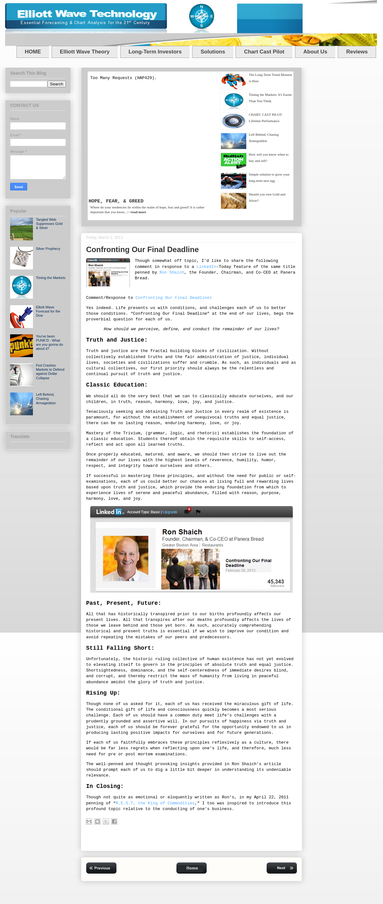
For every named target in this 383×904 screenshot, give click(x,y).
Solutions (213, 52)
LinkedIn (206, 266)
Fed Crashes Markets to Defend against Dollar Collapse (50, 371)
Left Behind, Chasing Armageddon (46, 399)
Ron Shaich (172, 272)
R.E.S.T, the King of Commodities (155, 803)
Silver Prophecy (48, 249)
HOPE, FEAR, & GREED (116, 201)
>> (136, 212)
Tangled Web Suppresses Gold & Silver (49, 224)
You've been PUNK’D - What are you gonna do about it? (49, 342)
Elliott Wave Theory (85, 52)
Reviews (357, 52)
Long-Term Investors (155, 52)
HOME (33, 52)
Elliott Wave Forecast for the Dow (48, 311)
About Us (315, 52)
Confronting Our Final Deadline (172, 297)
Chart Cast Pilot (264, 52)
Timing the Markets (50, 278)
